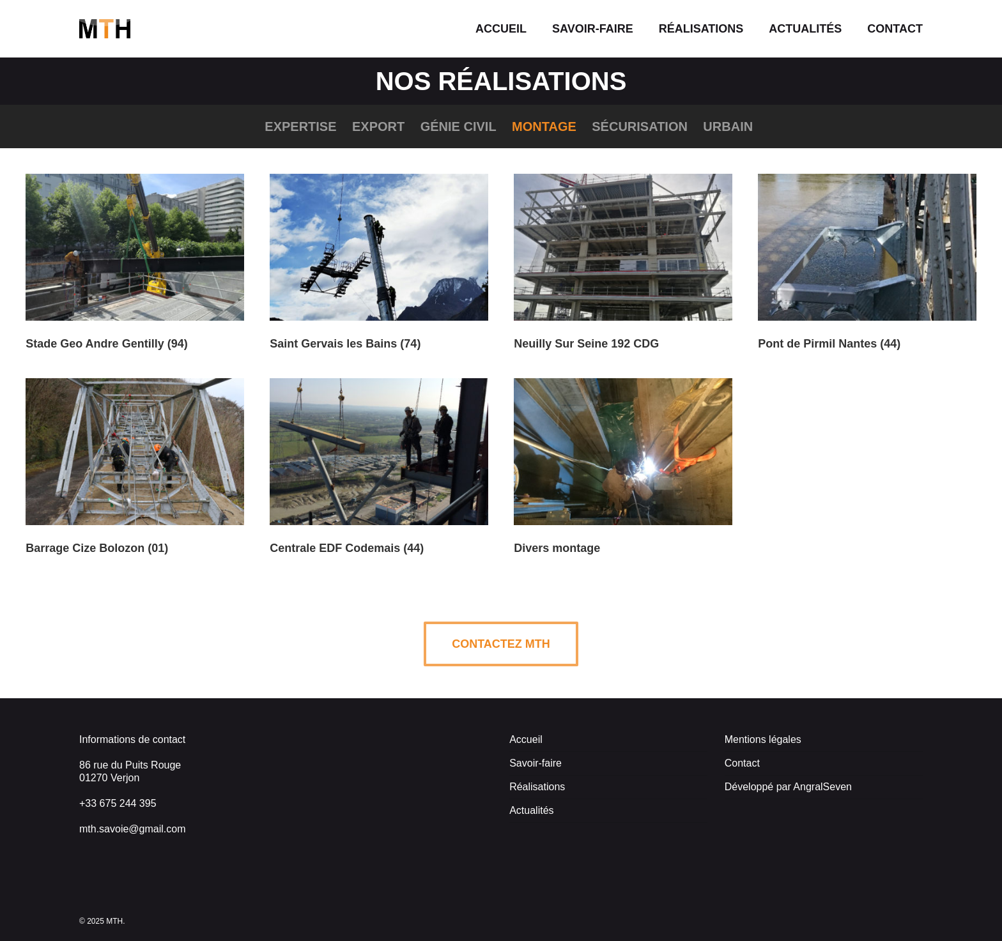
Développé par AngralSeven (788, 786)
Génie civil (458, 126)
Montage (544, 126)
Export (378, 126)
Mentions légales (763, 739)
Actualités (531, 810)
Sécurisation (640, 126)
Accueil (526, 739)
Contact (742, 763)
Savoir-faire (535, 763)
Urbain (728, 126)
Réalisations (537, 786)
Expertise (300, 126)
